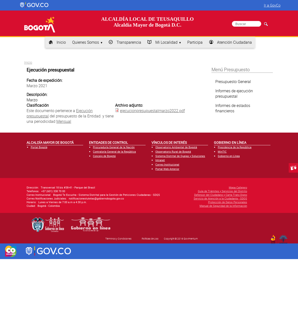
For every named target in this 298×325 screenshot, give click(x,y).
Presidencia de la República (234, 147)
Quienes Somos (85, 42)
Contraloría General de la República (114, 151)
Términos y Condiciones (118, 238)
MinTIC (222, 151)
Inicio (61, 42)
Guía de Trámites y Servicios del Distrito (196, 191)
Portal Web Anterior (167, 169)
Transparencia (129, 42)
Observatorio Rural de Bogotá (173, 151)
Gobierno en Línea (229, 156)
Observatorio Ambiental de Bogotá (176, 147)
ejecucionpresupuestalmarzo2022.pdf (152, 110)
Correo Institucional (167, 164)
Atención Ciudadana (234, 42)
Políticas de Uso (150, 238)
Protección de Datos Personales (201, 202)
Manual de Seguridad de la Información (197, 206)
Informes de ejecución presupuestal (234, 93)
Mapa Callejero (212, 187)
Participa (195, 42)
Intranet (160, 160)
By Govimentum (284, 238)
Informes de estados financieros (232, 108)
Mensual (63, 121)
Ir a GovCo (272, 5)
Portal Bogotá (39, 147)
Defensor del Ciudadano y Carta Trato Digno (194, 195)
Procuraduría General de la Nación (114, 147)
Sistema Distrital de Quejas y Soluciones (180, 156)
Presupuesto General (233, 81)
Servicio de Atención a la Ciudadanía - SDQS (194, 198)
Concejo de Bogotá (104, 156)
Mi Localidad (166, 42)
